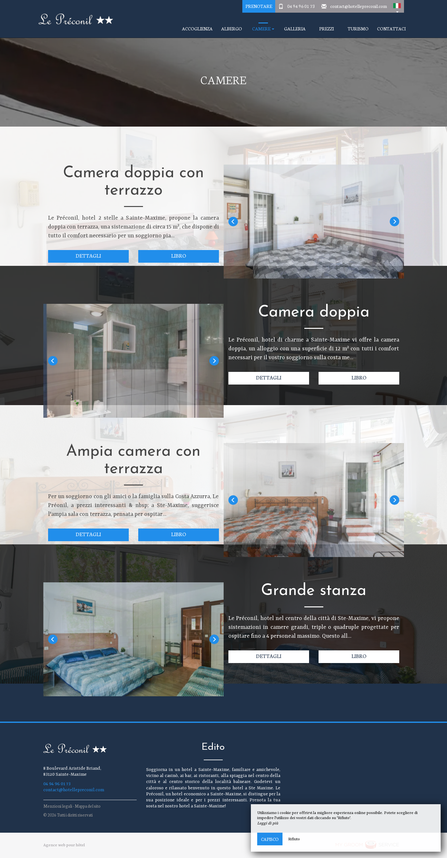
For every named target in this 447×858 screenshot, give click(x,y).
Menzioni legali (57, 806)
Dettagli (88, 255)
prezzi (326, 29)
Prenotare (258, 6)
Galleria (295, 29)
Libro (178, 255)
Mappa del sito (88, 806)
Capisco (270, 839)
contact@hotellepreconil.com (358, 6)
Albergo (231, 29)
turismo (358, 29)
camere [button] (263, 29)
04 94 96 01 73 (301, 6)
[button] (397, 6)
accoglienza (197, 29)
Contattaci (391, 29)
